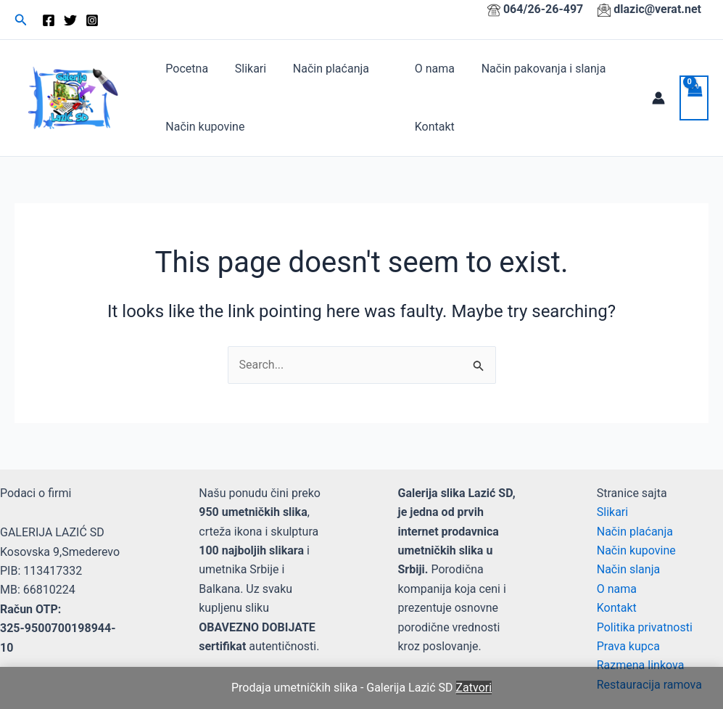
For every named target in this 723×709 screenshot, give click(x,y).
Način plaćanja (322, 68)
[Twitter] (70, 20)
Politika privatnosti (645, 627)
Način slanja (628, 569)
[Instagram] (92, 20)
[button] (21, 20)
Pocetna (185, 68)
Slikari (245, 68)
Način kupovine (203, 127)
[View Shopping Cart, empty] (693, 97)
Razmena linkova (641, 665)
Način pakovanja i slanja (538, 68)
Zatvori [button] (474, 687)
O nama (433, 68)
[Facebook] (48, 20)
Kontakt (433, 127)
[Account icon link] (658, 97)
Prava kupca (628, 646)
